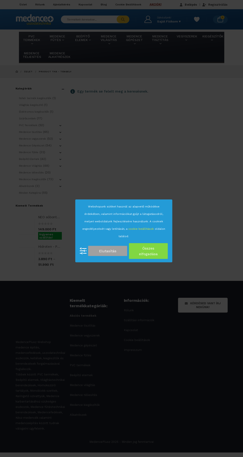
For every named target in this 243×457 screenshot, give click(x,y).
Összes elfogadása (148, 251)
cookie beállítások (141, 228)
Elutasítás (107, 251)
